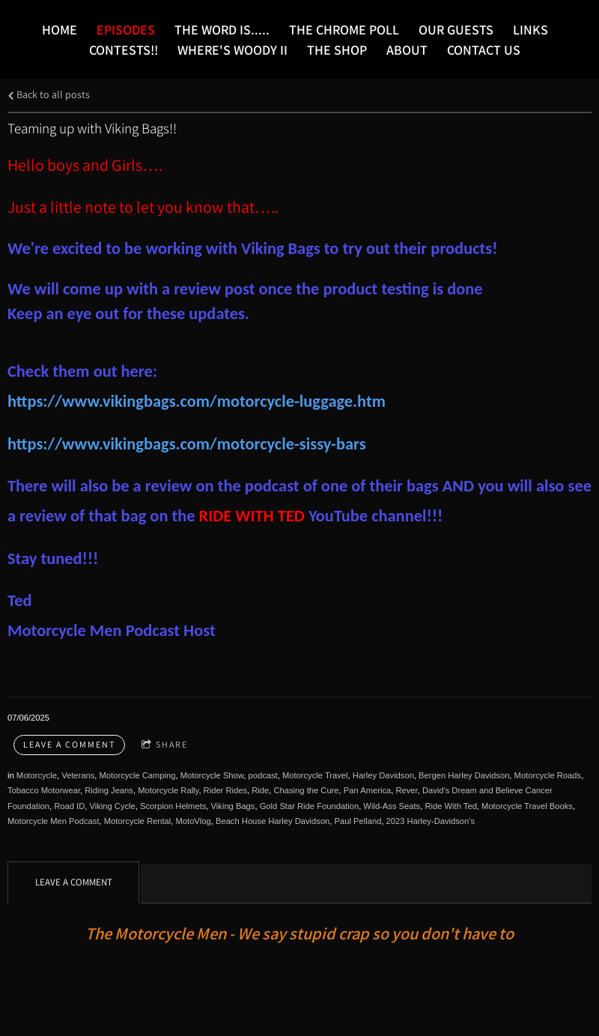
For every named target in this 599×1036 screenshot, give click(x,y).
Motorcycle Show (212, 775)
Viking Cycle (112, 806)
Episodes (126, 29)
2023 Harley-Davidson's (430, 821)
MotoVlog (192, 821)
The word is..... (222, 29)
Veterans (77, 775)
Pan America (367, 790)
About (407, 49)
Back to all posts (48, 94)
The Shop (337, 49)
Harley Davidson (383, 775)
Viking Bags (233, 806)
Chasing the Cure (306, 790)
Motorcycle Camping (138, 775)
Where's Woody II (232, 49)
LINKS (530, 29)
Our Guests (456, 29)
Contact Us (483, 49)
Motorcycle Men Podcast (53, 821)
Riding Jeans (109, 790)
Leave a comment (69, 744)
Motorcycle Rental (137, 821)
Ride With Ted (450, 806)
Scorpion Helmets (173, 806)
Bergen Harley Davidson (464, 775)
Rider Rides (225, 790)
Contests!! (123, 49)
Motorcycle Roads (548, 775)
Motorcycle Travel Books (527, 806)
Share (165, 745)
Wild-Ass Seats (391, 806)
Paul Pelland (358, 821)
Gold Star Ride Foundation (309, 806)
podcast (263, 775)
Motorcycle (36, 775)
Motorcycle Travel (315, 775)
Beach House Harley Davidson (272, 821)
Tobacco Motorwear (43, 790)
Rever (406, 790)
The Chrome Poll (344, 29)
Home (59, 29)
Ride (260, 790)
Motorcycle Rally (168, 790)
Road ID (69, 806)
